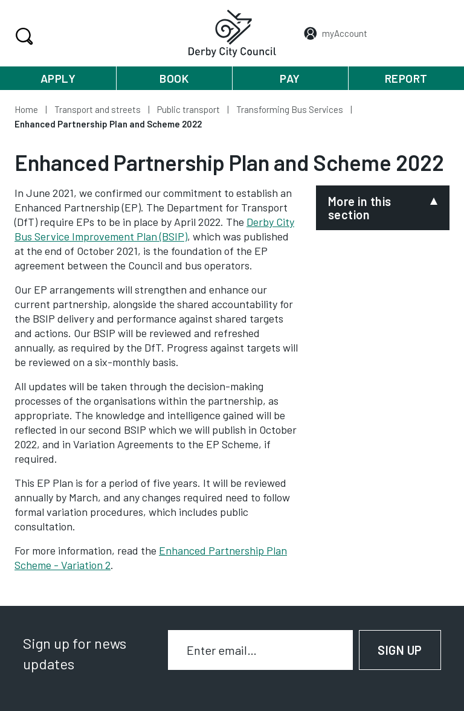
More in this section (360, 208)
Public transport (188, 109)
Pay (290, 78)
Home (26, 109)
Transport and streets (97, 109)
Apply (58, 78)
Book (174, 78)
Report (406, 78)
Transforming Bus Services (289, 109)
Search (22, 36)
